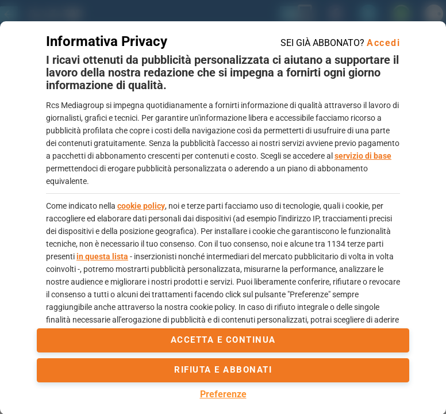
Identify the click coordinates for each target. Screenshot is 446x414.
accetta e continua (223, 340)
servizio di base (362, 155)
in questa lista (102, 256)
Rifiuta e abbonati (223, 370)
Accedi (383, 42)
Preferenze (223, 394)
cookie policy (141, 205)
